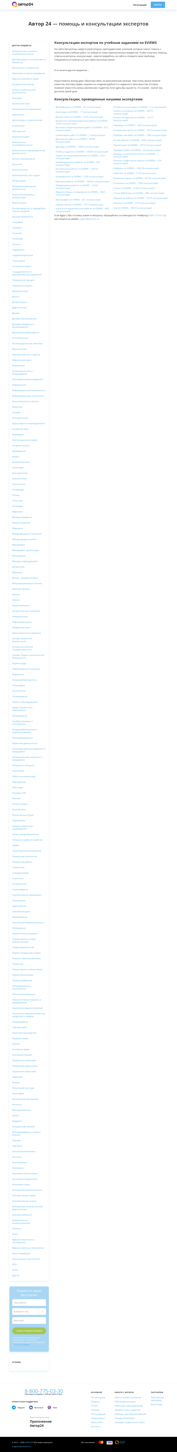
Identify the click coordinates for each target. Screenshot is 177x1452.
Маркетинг (17, 511)
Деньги (15, 296)
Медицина (17, 528)
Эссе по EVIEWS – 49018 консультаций (132, 208)
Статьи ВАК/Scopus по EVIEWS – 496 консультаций (138, 193)
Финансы (17, 1104)
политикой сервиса (21, 1344)
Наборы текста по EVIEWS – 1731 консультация (79, 204)
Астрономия (18, 125)
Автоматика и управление (25, 67)
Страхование (18, 900)
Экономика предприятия (24, 1179)
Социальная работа (22, 861)
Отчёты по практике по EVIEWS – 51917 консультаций (133, 119)
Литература (18, 489)
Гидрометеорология (22, 255)
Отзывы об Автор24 (125, 1418)
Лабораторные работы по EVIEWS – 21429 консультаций (77, 186)
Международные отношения (27, 533)
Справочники (98, 1418)
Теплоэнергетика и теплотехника (21, 987)
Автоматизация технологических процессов (29, 61)
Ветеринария (19, 180)
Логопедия (17, 506)
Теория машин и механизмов (27, 969)
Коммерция (18, 434)
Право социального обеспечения (22, 709)
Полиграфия (18, 685)
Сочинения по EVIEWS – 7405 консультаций (135, 183)
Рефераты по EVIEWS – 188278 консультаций (136, 168)
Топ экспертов (98, 1397)
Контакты (96, 1426)
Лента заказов (98, 1414)
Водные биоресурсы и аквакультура (23, 196)
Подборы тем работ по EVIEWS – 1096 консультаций (139, 135)
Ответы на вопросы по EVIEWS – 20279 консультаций (133, 112)
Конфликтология (20, 445)
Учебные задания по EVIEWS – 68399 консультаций (82, 151)
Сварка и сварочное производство (22, 827)
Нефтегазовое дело (22, 622)
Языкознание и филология (26, 1258)
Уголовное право (21, 1049)
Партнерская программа (157, 1399)
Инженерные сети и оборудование (22, 372)
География (17, 222)
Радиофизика (19, 781)
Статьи (94, 1405)
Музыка (16, 594)
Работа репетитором (125, 1401)
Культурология (20, 473)
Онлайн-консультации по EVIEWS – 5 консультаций (139, 107)
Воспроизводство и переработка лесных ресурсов (28, 209)
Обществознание (21, 627)
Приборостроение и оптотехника (22, 722)
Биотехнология (20, 169)
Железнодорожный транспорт (27, 343)
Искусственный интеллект (25, 401)
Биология (17, 164)
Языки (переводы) (21, 1253)
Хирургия (17, 1121)
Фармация (17, 1076)
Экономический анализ (24, 1201)
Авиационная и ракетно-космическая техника (25, 52)
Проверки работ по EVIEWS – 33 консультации (137, 150)
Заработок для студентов (127, 1409)
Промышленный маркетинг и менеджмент (27, 758)
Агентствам (156, 1404)
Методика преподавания (24, 561)
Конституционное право (24, 440)
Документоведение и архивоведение (23, 325)
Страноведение (20, 889)
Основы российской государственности (22, 648)
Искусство (17, 406)
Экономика (18, 1167)
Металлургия (18, 555)
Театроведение (20, 917)
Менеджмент (18, 544)
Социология (18, 867)
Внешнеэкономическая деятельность (24, 187)
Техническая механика (23, 994)
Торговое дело (19, 1027)
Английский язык (21, 103)
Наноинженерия (20, 605)
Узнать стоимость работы (29, 1331)
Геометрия (17, 238)
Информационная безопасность (28, 390)
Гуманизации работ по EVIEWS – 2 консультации (80, 135)
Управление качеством (24, 1060)
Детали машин (19, 302)
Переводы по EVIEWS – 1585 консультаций (135, 125)
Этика (15, 1234)
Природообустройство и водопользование (24, 731)
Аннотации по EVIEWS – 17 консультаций (77, 112)
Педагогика (18, 674)
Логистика (17, 500)
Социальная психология (24, 856)
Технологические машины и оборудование (26, 1001)
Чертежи (16, 1140)
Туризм (15, 1043)
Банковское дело (20, 136)
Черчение (17, 1145)
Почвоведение (19, 696)
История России (20, 417)
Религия (16, 798)
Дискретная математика (24, 318)
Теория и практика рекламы (26, 958)
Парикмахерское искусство (26, 668)
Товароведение (20, 1021)
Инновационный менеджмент (27, 379)
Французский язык (21, 1110)
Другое (15, 1275)
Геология (17, 233)
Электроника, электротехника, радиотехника (27, 1208)
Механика (17, 572)
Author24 (29, 1442)
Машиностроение (21, 522)
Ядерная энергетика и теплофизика (23, 1241)
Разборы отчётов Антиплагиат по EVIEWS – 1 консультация (136, 155)
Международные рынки (24, 539)
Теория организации (22, 974)
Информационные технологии (28, 395)
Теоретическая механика (25, 933)
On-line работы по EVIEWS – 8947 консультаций (137, 140)
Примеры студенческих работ (130, 1422)
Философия (18, 1093)
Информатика (19, 384)
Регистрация (140, 4)
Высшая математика (22, 216)
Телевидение (19, 928)
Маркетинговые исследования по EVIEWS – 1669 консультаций (80, 193)
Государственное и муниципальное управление (27, 273)
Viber (52, 1407)
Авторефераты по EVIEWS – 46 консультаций (78, 107)
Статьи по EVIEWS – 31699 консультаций (134, 188)
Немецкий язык (20, 616)
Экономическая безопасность (27, 1190)
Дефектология (19, 307)
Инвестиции (18, 365)
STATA (15, 1270)
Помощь (95, 1409)
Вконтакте (36, 1407)
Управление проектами (24, 1071)
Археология (18, 114)
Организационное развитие (26, 633)
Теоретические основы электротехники (24, 940)
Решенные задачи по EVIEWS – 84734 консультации (139, 178)
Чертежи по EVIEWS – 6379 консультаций (134, 203)
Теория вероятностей (23, 947)
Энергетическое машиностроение (21, 1221)
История (16, 412)
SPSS (14, 1264)
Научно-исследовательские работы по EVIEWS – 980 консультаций (82, 210)
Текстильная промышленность (28, 922)
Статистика (18, 878)
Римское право (20, 804)
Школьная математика (23, 1151)
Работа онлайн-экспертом (128, 1397)
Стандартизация (20, 872)
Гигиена (16, 244)
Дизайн (16, 313)
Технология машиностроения (27, 1008)
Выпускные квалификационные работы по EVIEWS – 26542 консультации (82, 122)
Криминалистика (21, 462)
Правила (95, 1401)
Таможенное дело (21, 911)
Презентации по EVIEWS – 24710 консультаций (137, 145)
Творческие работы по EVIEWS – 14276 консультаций (140, 198)
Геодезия (17, 227)
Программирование (22, 737)
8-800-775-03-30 (156, 215)
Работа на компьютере (23, 776)
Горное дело (18, 260)
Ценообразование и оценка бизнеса (26, 1133)
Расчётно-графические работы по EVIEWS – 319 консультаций (137, 162)
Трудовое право (20, 1038)
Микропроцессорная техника (27, 583)
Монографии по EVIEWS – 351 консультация (78, 199)
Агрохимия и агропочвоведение (28, 73)
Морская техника (21, 588)
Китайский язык (20, 429)
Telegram (18, 1407)
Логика (15, 495)
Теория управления (22, 980)
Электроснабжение (22, 1214)
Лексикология (19, 478)
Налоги (15, 599)
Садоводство (18, 820)
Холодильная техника (23, 1126)
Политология (19, 690)
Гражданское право (22, 285)
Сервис (15, 845)
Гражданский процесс (23, 280)
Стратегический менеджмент (27, 895)
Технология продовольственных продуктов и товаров (29, 1015)
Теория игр (18, 963)
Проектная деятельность (25, 743)
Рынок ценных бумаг (23, 815)
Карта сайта (97, 1422)
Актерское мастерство (23, 84)
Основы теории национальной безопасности (28, 656)
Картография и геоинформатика (28, 423)
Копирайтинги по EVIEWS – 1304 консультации (80, 176)
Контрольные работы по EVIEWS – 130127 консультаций (77, 170)
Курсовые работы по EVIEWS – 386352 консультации (82, 181)
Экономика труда (21, 1184)
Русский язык (19, 809)
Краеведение (19, 451)
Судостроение (19, 906)
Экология (17, 1156)
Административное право (25, 78)
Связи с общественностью (25, 834)
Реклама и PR (19, 792)
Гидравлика (18, 249)
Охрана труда (19, 663)
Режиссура (17, 787)
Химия (15, 1115)
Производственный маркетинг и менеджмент (29, 750)
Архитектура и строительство (27, 120)
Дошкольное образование (25, 332)
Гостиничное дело (21, 266)
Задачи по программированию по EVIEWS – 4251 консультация (81, 157)
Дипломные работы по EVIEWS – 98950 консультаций (75, 140)
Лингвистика (19, 484)
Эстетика (16, 1228)
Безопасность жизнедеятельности (22, 143)
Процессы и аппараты (23, 765)
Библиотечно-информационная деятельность (28, 152)
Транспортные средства (24, 1032)
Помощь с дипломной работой (130, 1414)
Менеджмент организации (25, 550)
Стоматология (19, 883)
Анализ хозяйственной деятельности (24, 91)
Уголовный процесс (22, 1054)
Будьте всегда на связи (41, 1422)
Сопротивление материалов (26, 850)
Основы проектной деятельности (22, 640)
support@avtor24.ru (89, 219)
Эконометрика (19, 1162)
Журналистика (19, 349)
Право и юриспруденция (24, 701)
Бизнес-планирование (23, 158)
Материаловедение (22, 517)
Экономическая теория (24, 1195)
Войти (158, 4)
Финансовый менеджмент (25, 1099)
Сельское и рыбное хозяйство (27, 839)
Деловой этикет (20, 291)
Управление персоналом (24, 1065)
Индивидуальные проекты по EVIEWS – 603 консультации (78, 163)
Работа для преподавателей (129, 1405)
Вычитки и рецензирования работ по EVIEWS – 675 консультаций (82, 129)
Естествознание (20, 338)
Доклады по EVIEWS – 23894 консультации (77, 146)
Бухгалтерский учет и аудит (26, 175)
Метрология (18, 566)
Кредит (15, 456)
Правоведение (19, 715)
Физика (16, 1082)
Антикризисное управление (26, 109)
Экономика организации (24, 1173)
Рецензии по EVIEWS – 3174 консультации (134, 173)
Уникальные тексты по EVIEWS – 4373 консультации (140, 130)
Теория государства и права (26, 952)
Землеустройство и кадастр (26, 354)
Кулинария (18, 467)
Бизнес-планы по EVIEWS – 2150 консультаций (79, 117)
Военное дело (19, 202)
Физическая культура (23, 1088)
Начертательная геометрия (26, 611)
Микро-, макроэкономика (25, 577)
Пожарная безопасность (24, 679)
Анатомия (17, 98)
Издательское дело (22, 360)
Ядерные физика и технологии (28, 1247)
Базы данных (19, 131)
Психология (18, 770)
